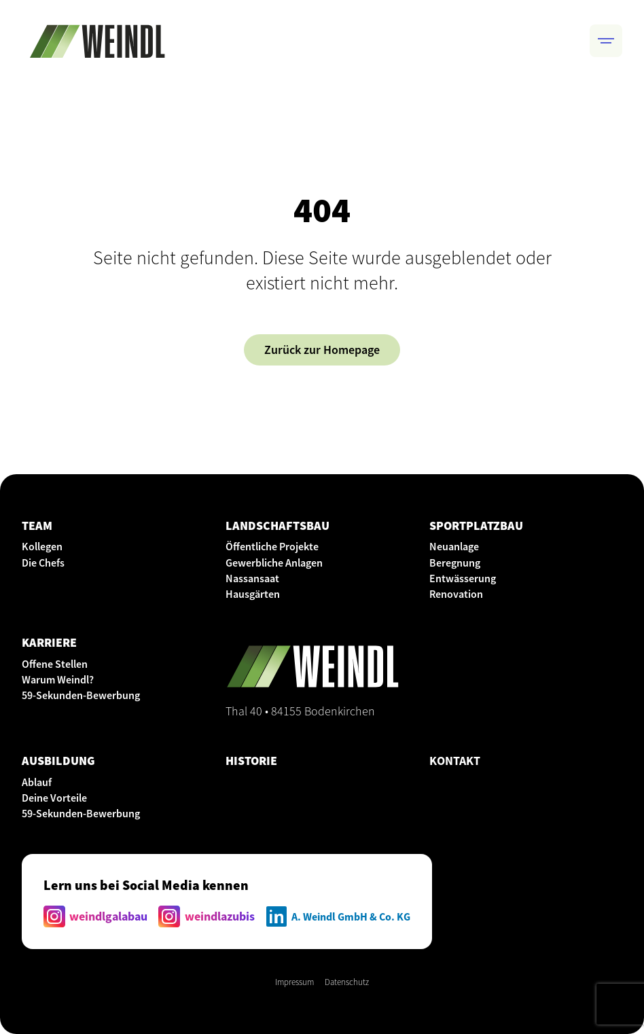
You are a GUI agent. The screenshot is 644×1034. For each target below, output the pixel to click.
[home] (97, 41)
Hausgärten (253, 594)
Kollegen (42, 546)
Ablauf (37, 782)
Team (37, 525)
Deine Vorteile (54, 797)
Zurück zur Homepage (322, 349)
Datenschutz (347, 981)
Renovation (456, 594)
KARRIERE (49, 642)
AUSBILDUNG (58, 760)
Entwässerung (462, 578)
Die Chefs (43, 562)
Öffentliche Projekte (272, 546)
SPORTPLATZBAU (476, 525)
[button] (606, 40)
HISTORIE (251, 760)
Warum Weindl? (58, 679)
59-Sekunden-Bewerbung (81, 695)
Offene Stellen (55, 664)
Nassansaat (252, 578)
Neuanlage (454, 546)
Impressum (294, 981)
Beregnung (454, 562)
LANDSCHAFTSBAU (277, 525)
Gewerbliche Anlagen (274, 562)
